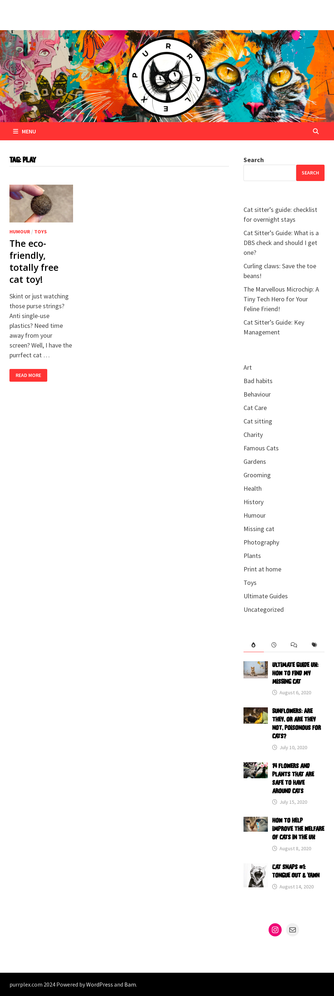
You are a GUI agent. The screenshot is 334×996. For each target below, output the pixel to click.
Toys (40, 231)
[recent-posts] (274, 645)
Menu (24, 131)
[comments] (294, 645)
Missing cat (259, 529)
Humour (19, 231)
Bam (130, 984)
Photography (261, 542)
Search (254, 160)
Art (248, 367)
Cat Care (255, 407)
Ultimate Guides (266, 596)
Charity (253, 434)
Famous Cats (261, 448)
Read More (28, 375)
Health (253, 488)
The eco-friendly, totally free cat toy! (34, 261)
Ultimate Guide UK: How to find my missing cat (295, 673)
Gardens (255, 461)
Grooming (257, 475)
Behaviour (257, 394)
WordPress (99, 984)
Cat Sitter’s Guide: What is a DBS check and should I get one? (281, 243)
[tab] (254, 645)
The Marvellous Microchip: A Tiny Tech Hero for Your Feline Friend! (281, 299)
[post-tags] (314, 645)
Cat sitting (258, 421)
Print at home (262, 569)
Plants (252, 555)
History (253, 502)
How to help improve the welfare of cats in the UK (298, 829)
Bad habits (258, 381)
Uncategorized (264, 609)
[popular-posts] (254, 645)
